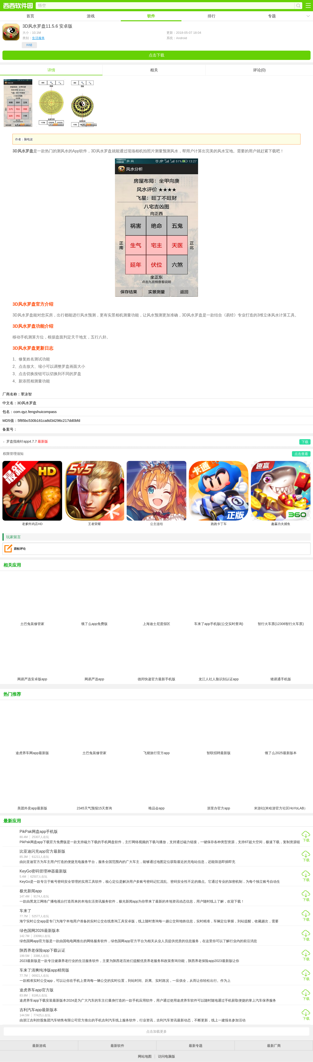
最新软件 (117, 1046)
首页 (30, 16)
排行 (211, 16)
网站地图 (145, 1056)
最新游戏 (39, 1046)
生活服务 (38, 38)
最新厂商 (274, 1046)
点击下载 (156, 55)
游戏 (91, 16)
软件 (151, 16)
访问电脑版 (166, 1056)
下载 (306, 840)
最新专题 (195, 1046)
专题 (272, 16)
